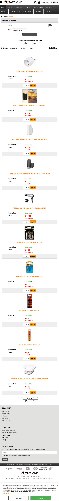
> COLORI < (4, 11)
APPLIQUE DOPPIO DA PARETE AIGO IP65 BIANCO (29, 140)
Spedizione (6, 435)
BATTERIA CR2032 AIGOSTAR (29, 345)
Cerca (9, 25)
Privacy (5, 418)
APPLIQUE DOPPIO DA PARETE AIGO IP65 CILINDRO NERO (29, 174)
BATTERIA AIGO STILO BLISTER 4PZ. (29, 242)
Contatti (5, 416)
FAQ (4, 440)
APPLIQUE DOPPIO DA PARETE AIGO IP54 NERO (29, 105)
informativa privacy (25, 455)
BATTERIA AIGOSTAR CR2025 (29, 310)
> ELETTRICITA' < (50, 7)
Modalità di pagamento (10, 432)
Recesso (5, 437)
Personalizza (18, 498)
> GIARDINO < (18, 7)
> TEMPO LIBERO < (15, 11)
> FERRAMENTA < (39, 7)
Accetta (40, 498)
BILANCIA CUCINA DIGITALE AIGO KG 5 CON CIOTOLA (29, 379)
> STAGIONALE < (49, 11)
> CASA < (9, 7)
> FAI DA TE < (28, 7)
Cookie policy (6, 493)
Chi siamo (6, 411)
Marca (9, 29)
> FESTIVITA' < (38, 11)
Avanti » (35, 43)
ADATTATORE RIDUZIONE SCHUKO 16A (29, 71)
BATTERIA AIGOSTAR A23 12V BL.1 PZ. (29, 276)
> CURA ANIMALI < (27, 11)
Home (2, 7)
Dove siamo (6, 413)
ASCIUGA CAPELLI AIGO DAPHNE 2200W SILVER (29, 208)
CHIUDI (57, 485)
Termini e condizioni (9, 430)
